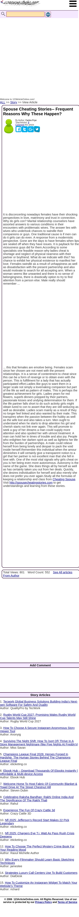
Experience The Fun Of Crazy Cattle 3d (29, 810)
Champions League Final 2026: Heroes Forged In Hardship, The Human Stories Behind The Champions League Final (35, 757)
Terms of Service (67, 902)
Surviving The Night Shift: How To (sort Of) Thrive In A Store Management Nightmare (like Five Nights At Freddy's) (39, 742)
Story (13, 102)
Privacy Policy (43, 902)
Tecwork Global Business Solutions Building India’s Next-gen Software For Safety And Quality (39, 703)
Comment (19, 125)
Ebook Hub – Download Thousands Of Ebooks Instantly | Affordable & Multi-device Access (39, 772)
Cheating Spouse (64, 479)
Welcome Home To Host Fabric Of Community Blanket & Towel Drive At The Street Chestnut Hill (38, 785)
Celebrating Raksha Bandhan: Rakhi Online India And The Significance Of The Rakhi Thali (36, 798)
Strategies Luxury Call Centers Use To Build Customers (41, 872)
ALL (2, 102)
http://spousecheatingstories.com (31, 482)
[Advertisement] (38, 53)
